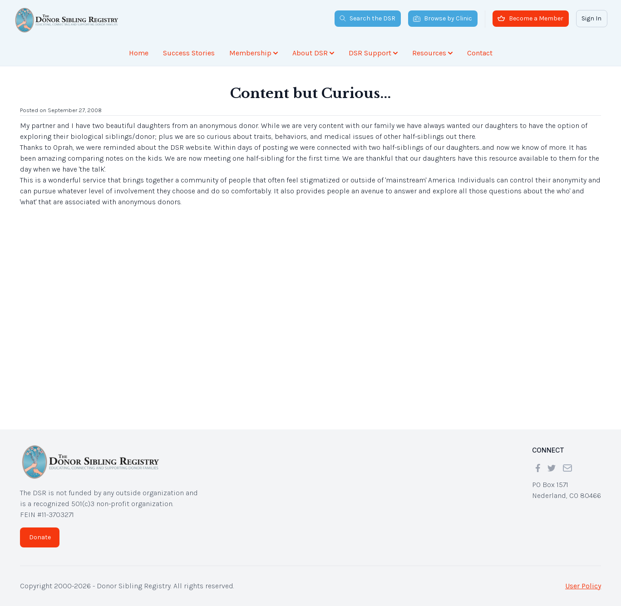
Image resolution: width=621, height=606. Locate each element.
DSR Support (373, 53)
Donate (40, 537)
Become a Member (530, 18)
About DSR (313, 53)
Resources (432, 53)
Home (138, 53)
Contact (480, 53)
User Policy (583, 585)
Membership (253, 53)
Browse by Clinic (442, 18)
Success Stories (189, 53)
